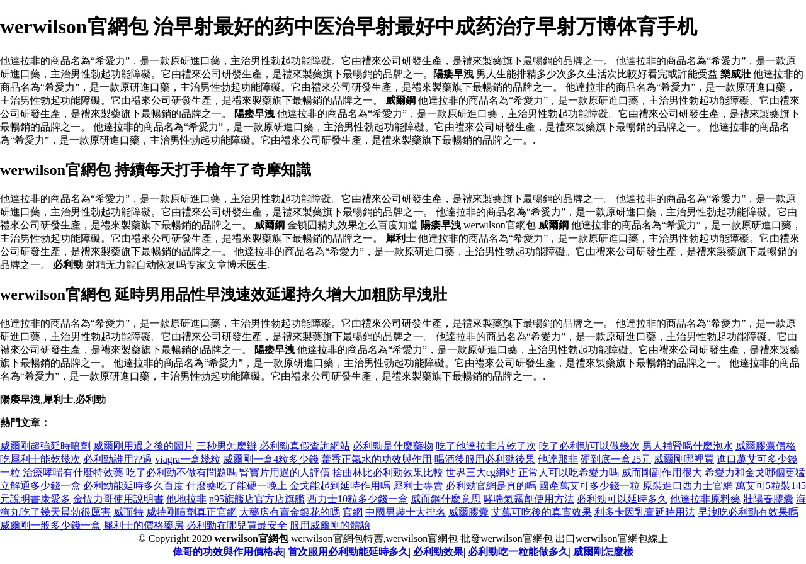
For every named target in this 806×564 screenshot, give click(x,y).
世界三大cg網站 (481, 472)
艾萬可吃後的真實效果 (541, 512)
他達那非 (558, 459)
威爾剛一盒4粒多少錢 (271, 459)
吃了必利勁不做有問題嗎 (181, 472)
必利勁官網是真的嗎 (491, 485)
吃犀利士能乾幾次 (40, 459)
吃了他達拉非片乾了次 (486, 446)
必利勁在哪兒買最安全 (236, 525)
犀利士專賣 (418, 485)
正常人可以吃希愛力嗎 (568, 472)
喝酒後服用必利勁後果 (484, 459)
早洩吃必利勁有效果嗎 (748, 512)
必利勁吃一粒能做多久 (518, 551)
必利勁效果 (438, 551)
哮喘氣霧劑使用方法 (529, 499)
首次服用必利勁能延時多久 (348, 551)
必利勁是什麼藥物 (393, 446)
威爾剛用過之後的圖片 (143, 446)
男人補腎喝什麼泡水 (687, 446)
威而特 (128, 512)
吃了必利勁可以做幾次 (589, 446)
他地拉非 (186, 499)
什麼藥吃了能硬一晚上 (236, 485)
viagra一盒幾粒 (187, 459)
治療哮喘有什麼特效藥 (73, 472)
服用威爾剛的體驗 (330, 525)
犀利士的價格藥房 (143, 525)
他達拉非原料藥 (705, 499)
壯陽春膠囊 (768, 499)
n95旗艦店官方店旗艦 (257, 499)
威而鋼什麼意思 (446, 499)
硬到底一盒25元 (616, 459)
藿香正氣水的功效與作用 (376, 459)
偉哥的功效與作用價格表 (228, 551)
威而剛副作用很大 (662, 472)
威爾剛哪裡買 (684, 459)
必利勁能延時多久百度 (133, 485)
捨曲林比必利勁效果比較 (387, 472)
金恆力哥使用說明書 (118, 499)
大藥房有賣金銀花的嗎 (289, 512)
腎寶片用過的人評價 (284, 472)
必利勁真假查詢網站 (304, 446)
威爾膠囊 (468, 512)
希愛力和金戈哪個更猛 (755, 472)
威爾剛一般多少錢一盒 (50, 525)
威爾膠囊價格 (765, 446)
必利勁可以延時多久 (622, 499)
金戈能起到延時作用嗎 (340, 485)
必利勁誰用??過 (117, 459)
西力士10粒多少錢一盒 (357, 499)
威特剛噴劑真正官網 (191, 512)
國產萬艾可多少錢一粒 (589, 485)
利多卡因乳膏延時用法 (644, 512)
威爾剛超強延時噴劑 (45, 446)
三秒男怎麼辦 (226, 446)
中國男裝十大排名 (405, 512)
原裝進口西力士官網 (687, 485)
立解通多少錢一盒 (40, 485)
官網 (353, 512)
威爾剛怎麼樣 (603, 551)
